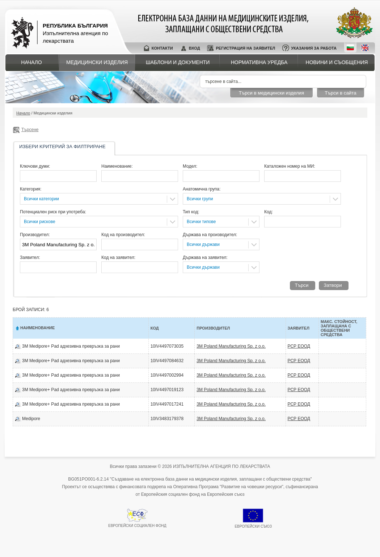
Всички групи (200, 198)
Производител (213, 328)
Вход (194, 48)
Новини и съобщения (337, 62)
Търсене (29, 129)
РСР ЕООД (299, 346)
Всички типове (201, 221)
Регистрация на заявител (245, 48)
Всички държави (203, 244)
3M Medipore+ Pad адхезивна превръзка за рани (71, 346)
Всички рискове (39, 221)
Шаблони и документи (178, 62)
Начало (31, 62)
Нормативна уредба (259, 62)
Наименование (37, 328)
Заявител (298, 328)
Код (155, 328)
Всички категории (41, 198)
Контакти (162, 48)
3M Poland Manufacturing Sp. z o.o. (231, 346)
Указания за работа (314, 48)
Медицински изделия (97, 62)
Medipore (31, 418)
